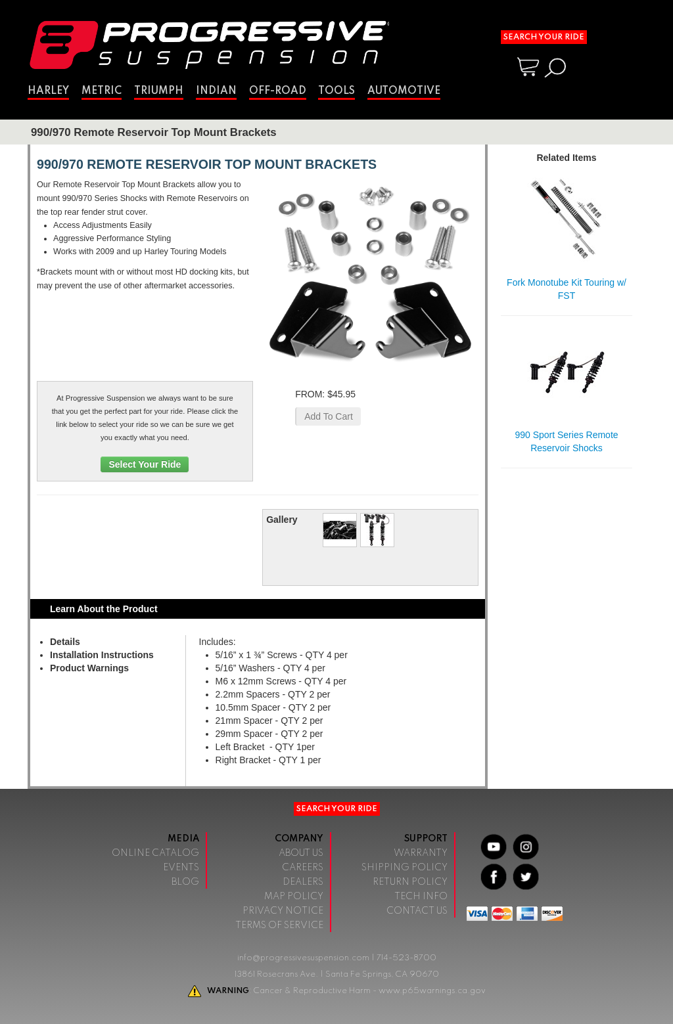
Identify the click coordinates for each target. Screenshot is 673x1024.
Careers (302, 867)
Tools (336, 91)
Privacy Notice (283, 911)
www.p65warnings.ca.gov (432, 991)
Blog (185, 882)
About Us (301, 853)
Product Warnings (89, 668)
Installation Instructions (102, 655)
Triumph (158, 91)
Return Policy (410, 882)
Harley (48, 91)
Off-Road (277, 91)
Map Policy (293, 896)
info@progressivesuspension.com (303, 958)
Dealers (303, 882)
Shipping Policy (404, 867)
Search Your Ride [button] (543, 37)
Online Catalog (155, 853)
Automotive (403, 91)
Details (65, 641)
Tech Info (421, 896)
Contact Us (417, 911)
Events (181, 867)
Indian (216, 91)
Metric (101, 91)
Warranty (421, 853)
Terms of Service (279, 925)
